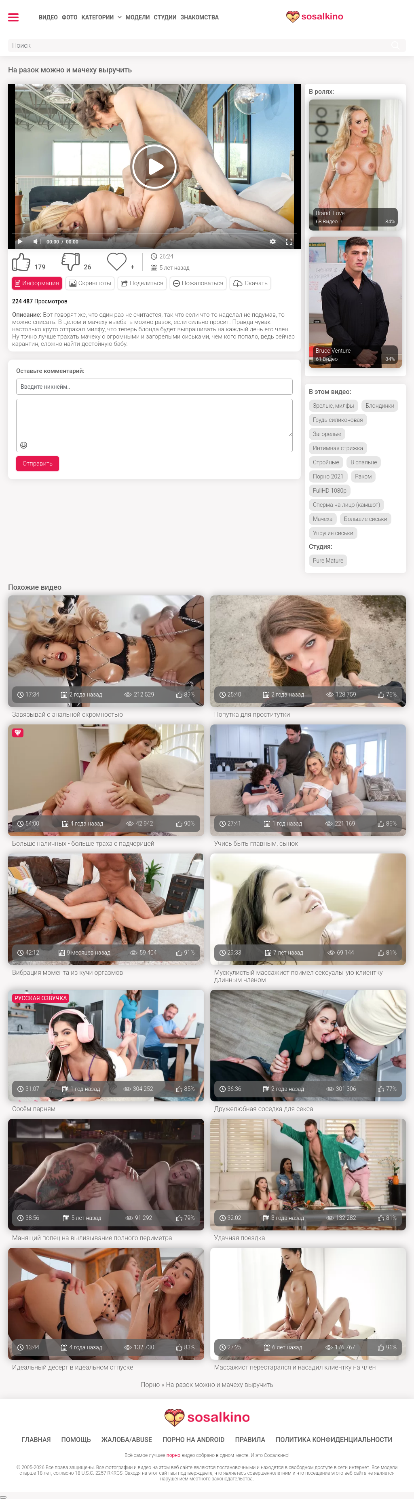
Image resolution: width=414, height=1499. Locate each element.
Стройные (326, 462)
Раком (363, 476)
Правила (250, 1440)
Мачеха (323, 519)
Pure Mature (328, 560)
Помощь (76, 1440)
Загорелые (327, 434)
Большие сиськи (365, 519)
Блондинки (379, 405)
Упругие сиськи (333, 533)
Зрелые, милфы (333, 405)
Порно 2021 (328, 476)
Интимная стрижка (338, 448)
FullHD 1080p (329, 490)
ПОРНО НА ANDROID (194, 1440)
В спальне (364, 462)
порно (173, 1455)
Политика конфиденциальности (334, 1440)
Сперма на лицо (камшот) (346, 505)
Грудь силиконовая (338, 420)
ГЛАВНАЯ (36, 1440)
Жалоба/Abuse (126, 1440)
